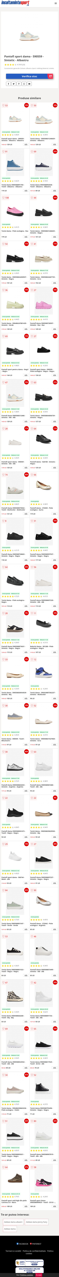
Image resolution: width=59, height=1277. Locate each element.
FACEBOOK (22, 1244)
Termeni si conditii (13, 1251)
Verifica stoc (37, 76)
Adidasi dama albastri (13, 1222)
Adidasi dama (10, 1229)
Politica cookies (26, 1275)
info (26, 144)
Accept (39, 1275)
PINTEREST (35, 1244)
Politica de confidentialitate (34, 1251)
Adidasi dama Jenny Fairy (36, 1222)
